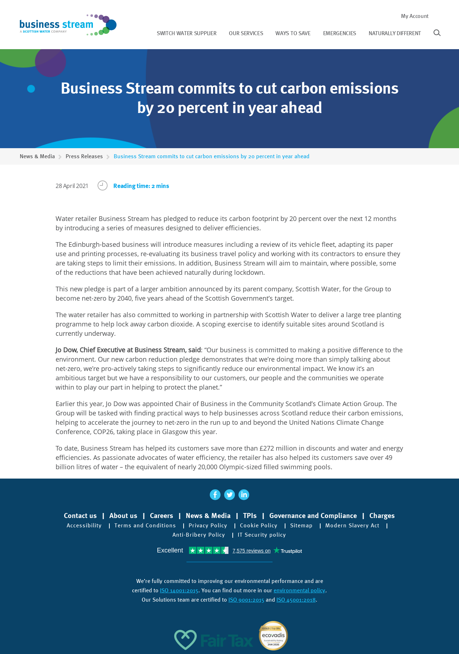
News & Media (37, 156)
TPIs (250, 515)
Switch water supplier (186, 33)
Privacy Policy (208, 525)
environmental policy (299, 590)
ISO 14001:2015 (179, 590)
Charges (382, 515)
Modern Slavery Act (352, 525)
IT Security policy (262, 535)
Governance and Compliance (313, 515)
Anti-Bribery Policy (198, 535)
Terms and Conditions (145, 525)
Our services (246, 33)
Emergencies (339, 33)
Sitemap (301, 525)
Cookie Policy (259, 525)
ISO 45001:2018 (296, 599)
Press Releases (84, 156)
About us (123, 515)
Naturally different (395, 33)
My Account (415, 16)
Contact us (80, 515)
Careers (161, 515)
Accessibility (84, 525)
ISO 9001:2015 (246, 599)
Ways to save (292, 33)
